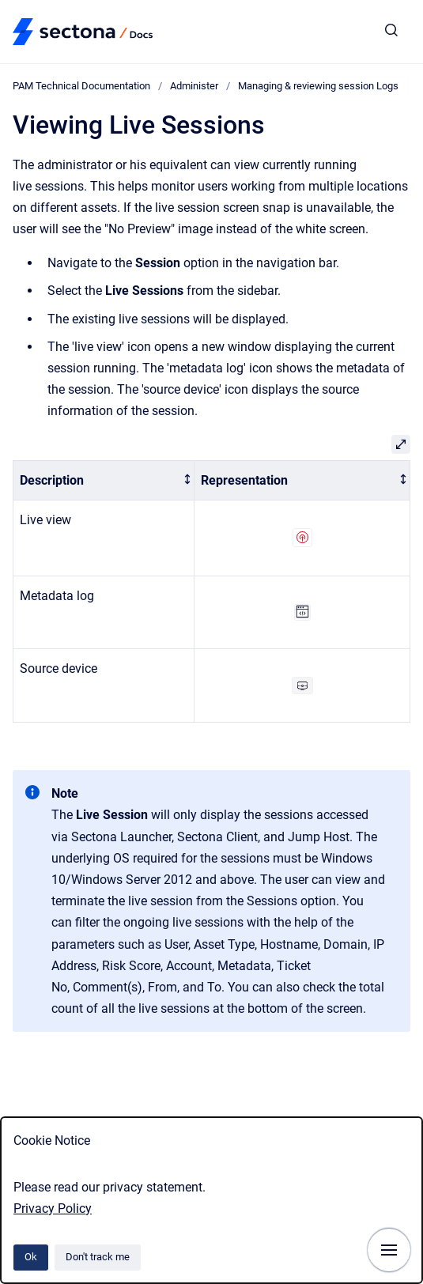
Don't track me (98, 1257)
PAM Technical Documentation (81, 86)
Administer (194, 86)
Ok (31, 1257)
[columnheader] (104, 480)
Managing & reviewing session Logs (318, 86)
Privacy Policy (52, 1208)
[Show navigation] (389, 1250)
